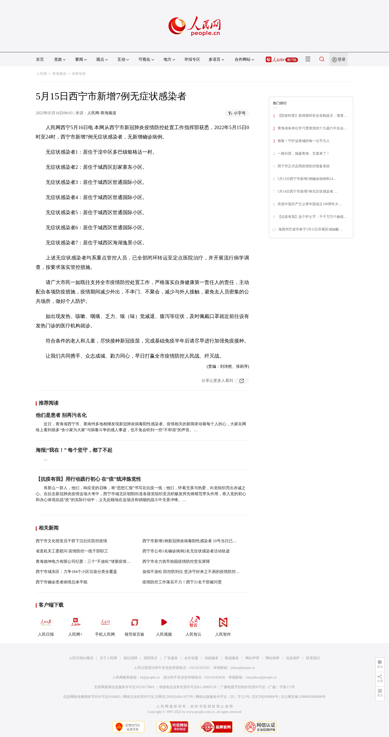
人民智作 (223, 625)
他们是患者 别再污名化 (61, 415)
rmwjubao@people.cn (261, 677)
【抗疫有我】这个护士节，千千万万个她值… (312, 217)
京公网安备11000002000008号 (303, 697)
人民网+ (75, 625)
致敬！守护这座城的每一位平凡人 (304, 141)
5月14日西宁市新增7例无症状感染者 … (308, 191)
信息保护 (293, 658)
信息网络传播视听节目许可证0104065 (92, 697)
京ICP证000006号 (265, 697)
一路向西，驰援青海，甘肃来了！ (304, 153)
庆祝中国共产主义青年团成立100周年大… (310, 204)
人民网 (41, 74)
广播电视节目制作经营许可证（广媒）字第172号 (257, 687)
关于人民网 (108, 658)
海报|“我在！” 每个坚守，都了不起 (74, 450)
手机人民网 (105, 625)
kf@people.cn (150, 677)
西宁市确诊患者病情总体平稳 (61, 582)
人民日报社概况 (81, 658)
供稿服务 (212, 658)
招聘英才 (151, 658)
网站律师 (272, 658)
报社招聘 (130, 658)
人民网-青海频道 (101, 113)
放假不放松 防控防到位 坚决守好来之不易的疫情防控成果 (193, 571)
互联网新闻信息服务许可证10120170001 (124, 687)
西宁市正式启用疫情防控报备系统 (304, 166)
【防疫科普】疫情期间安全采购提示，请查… (312, 115)
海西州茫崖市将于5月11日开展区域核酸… (310, 229)
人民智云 (193, 625)
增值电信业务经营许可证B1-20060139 (187, 687)
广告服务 (171, 658)
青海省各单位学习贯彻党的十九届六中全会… (312, 128)
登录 (342, 59)
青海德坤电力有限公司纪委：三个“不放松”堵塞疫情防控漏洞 (89, 561)
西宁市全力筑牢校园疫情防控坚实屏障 (176, 561)
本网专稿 (79, 74)
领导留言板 (134, 625)
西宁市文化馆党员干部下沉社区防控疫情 (71, 541)
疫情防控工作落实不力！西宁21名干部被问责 (182, 582)
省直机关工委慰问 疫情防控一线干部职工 (72, 551)
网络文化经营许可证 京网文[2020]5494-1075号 (158, 697)
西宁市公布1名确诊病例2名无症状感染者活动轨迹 (186, 551)
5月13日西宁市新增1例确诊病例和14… (307, 179)
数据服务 (232, 658)
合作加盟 (191, 658)
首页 (40, 59)
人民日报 (46, 625)
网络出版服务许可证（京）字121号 (223, 697)
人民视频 (164, 625)
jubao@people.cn (243, 668)
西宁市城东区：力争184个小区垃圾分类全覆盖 (76, 571)
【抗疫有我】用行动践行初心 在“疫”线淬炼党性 (88, 479)
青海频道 (59, 74)
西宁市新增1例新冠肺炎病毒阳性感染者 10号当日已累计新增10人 (199, 541)
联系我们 (313, 658)
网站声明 (252, 658)
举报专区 (192, 59)
